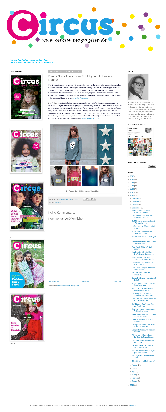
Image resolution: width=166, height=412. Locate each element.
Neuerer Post (54, 282)
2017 (132, 176)
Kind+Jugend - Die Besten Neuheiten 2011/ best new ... (143, 295)
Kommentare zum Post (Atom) (68, 286)
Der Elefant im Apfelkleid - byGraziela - (141, 274)
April (134, 371)
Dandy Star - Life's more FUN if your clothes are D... (143, 320)
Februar (135, 378)
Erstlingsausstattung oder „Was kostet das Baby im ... (143, 326)
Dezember (136, 198)
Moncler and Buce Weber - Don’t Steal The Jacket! (144, 243)
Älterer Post (116, 282)
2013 (132, 189)
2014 (132, 186)
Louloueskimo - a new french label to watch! (142, 263)
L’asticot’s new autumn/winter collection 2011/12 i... (142, 217)
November (136, 201)
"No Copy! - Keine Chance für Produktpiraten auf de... (142, 289)
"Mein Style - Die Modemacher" (143, 361)
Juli (133, 368)
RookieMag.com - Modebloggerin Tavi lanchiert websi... (144, 310)
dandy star (58, 202)
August (135, 365)
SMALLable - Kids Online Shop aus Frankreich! (143, 305)
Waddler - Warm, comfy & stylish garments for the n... (143, 352)
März (134, 375)
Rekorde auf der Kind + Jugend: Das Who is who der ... (143, 284)
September (136, 208)
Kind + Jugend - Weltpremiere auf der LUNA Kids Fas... (144, 300)
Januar (135, 381)
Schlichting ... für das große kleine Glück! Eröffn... (142, 232)
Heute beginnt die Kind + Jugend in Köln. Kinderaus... (144, 315)
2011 (132, 195)
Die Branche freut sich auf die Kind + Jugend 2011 (142, 346)
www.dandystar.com (80, 98)
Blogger (133, 405)
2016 (132, 179)
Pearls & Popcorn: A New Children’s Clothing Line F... (143, 258)
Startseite (85, 282)
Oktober (135, 205)
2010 (132, 385)
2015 (132, 183)
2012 (132, 192)
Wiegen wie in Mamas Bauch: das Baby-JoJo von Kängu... (143, 336)
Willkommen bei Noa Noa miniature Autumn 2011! (141, 212)
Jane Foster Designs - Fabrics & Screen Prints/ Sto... (143, 269)
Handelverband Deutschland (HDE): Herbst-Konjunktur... (143, 253)
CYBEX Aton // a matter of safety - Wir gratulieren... (144, 222)
